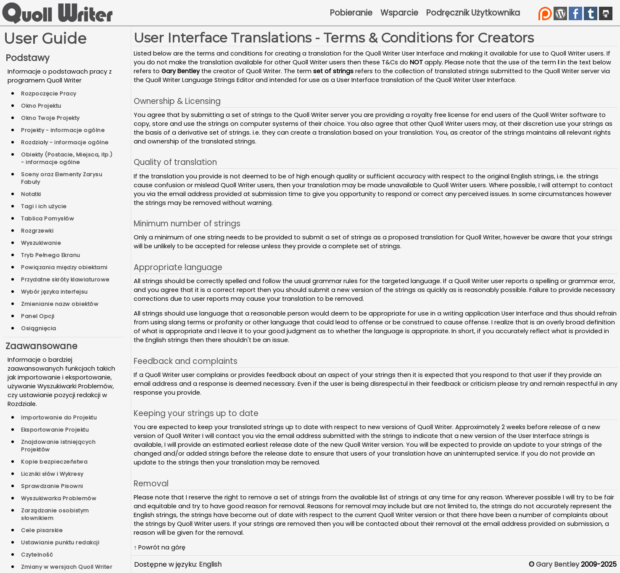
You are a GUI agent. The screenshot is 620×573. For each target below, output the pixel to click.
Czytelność (37, 554)
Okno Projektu (41, 105)
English (210, 564)
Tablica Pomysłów (47, 218)
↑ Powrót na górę (159, 547)
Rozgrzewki (37, 230)
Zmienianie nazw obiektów (59, 304)
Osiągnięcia (38, 328)
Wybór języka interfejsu (54, 291)
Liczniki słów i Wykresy (52, 474)
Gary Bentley (557, 564)
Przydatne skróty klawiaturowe (65, 279)
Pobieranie (351, 13)
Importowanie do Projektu (59, 417)
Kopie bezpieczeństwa (54, 461)
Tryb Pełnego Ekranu (50, 255)
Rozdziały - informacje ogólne (65, 142)
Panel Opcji (38, 316)
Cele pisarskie (42, 530)
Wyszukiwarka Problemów (58, 498)
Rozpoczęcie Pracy (49, 93)
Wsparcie (399, 13)
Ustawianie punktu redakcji (60, 542)
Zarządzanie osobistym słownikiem (55, 514)
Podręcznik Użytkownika (473, 13)
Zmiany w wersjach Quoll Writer (66, 566)
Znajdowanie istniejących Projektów (58, 445)
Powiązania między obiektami (64, 267)
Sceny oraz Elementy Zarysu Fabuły (61, 178)
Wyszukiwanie (41, 243)
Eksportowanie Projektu (55, 429)
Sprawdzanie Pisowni (52, 486)
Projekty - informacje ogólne (63, 130)
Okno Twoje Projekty (50, 118)
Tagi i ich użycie (44, 206)
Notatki (31, 194)
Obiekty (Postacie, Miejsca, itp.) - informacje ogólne (67, 158)
